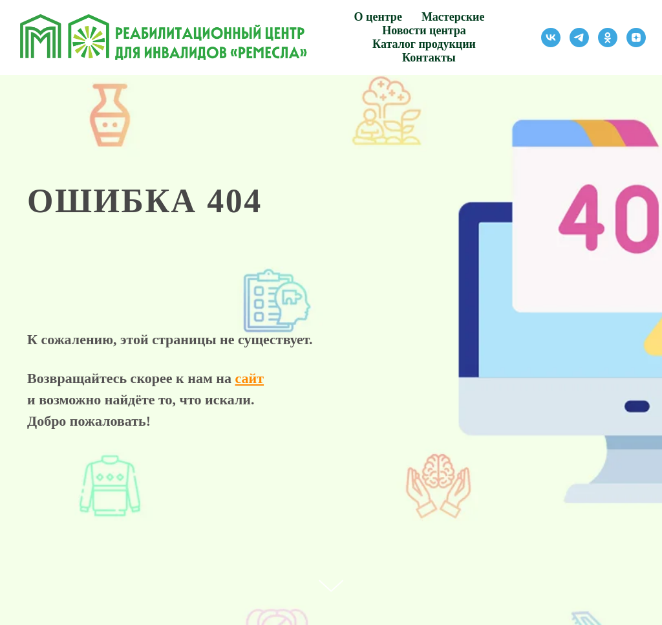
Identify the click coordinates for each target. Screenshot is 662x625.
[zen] (636, 37)
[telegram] (579, 37)
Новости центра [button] (424, 30)
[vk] (551, 37)
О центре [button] (378, 16)
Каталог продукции (424, 44)
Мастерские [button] (453, 16)
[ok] (607, 37)
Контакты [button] (429, 57)
